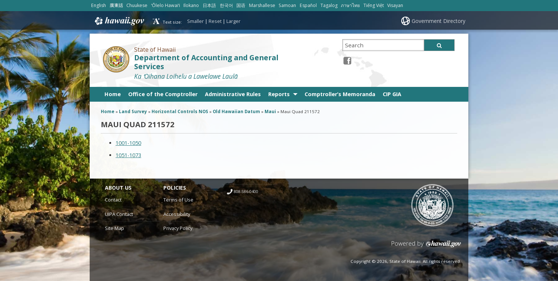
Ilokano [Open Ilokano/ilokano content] (191, 5)
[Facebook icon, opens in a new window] (347, 60)
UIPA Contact (119, 214)
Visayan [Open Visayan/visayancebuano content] (395, 5)
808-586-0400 (246, 191)
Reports (279, 94)
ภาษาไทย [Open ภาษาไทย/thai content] (350, 5)
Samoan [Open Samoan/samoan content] (287, 5)
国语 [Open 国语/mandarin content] (240, 5)
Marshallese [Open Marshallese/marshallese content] (262, 5)
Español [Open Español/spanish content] (308, 5)
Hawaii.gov (119, 21)
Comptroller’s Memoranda (340, 94)
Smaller (195, 21)
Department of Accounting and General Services (206, 62)
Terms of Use (178, 199)
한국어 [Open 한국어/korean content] (226, 5)
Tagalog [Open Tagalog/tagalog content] (329, 5)
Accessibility (176, 214)
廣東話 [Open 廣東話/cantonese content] (116, 5)
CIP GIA (392, 94)
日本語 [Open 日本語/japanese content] (209, 5)
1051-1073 (128, 155)
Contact (113, 199)
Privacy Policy (177, 228)
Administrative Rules (233, 94)
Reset (215, 21)
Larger (233, 21)
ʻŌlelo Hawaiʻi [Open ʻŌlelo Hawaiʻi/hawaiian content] (165, 5)
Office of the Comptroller (162, 94)
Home (112, 94)
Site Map (114, 228)
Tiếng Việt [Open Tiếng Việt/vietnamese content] (373, 5)
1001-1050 (128, 142)
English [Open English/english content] (98, 5)
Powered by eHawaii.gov (426, 247)
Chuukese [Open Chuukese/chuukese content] (136, 5)
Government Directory (438, 20)
